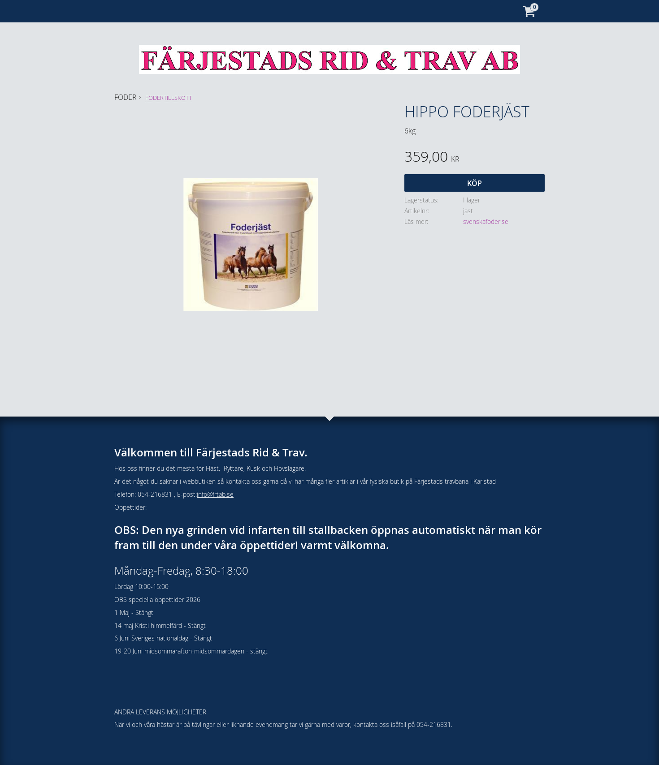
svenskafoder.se (485, 221)
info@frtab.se (215, 494)
